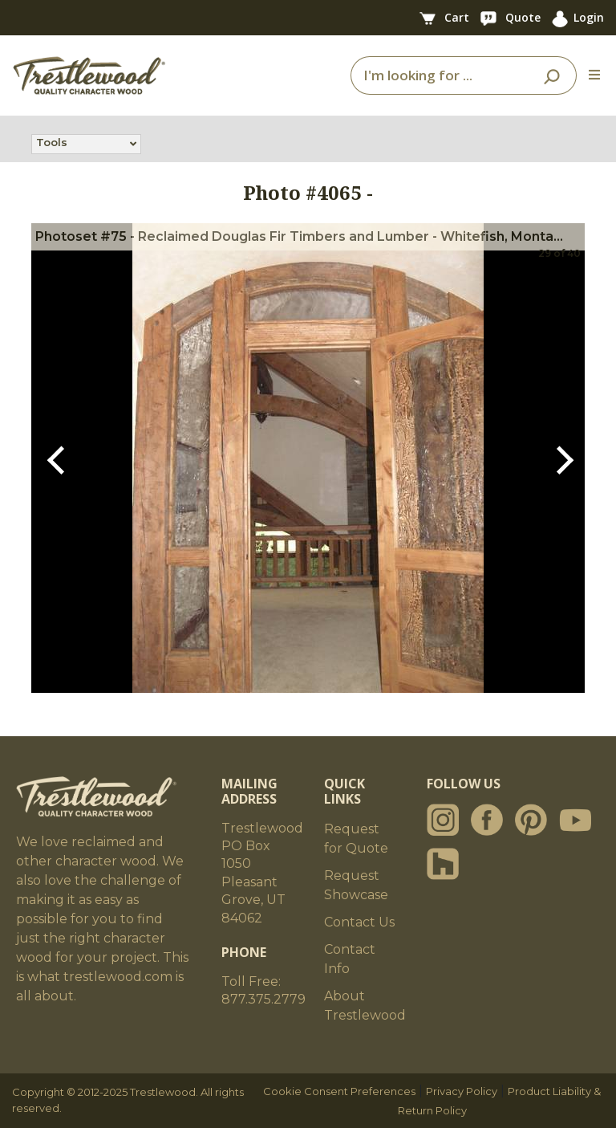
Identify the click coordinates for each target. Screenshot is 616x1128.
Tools (51, 144)
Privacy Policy (461, 1091)
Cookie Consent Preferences (339, 1091)
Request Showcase (356, 885)
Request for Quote (356, 838)
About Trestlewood (365, 1005)
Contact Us (359, 922)
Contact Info (349, 959)
